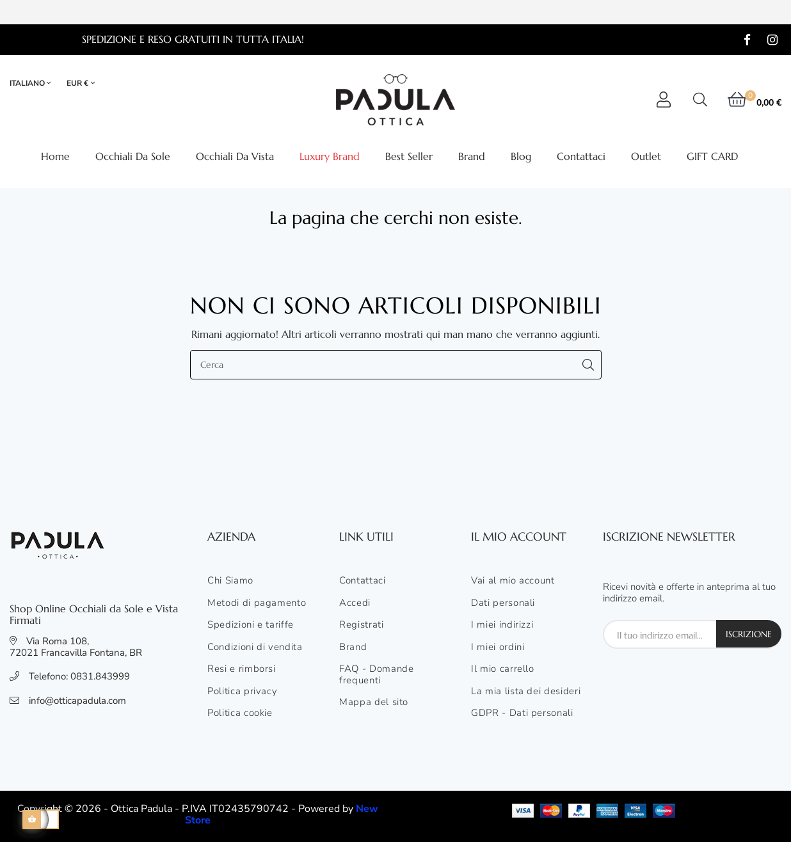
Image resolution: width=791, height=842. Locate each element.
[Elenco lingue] (36, 83)
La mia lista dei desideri (525, 691)
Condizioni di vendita (255, 647)
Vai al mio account (513, 581)
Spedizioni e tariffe (250, 625)
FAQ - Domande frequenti (376, 674)
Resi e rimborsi (241, 669)
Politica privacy (242, 691)
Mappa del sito (373, 702)
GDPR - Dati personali (522, 713)
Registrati (361, 625)
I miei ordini (497, 647)
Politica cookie (240, 713)
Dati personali (503, 603)
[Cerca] (396, 365)
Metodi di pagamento (256, 603)
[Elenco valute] (81, 83)
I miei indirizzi (502, 625)
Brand (353, 647)
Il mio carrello (502, 669)
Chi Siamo (230, 581)
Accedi (355, 603)
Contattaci (362, 581)
